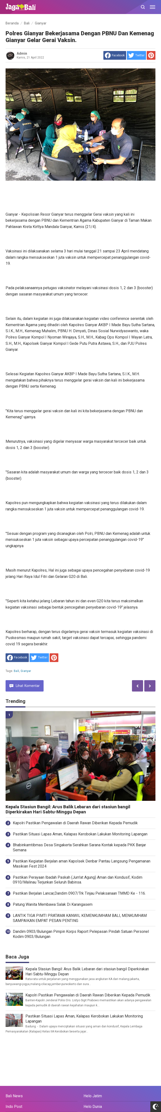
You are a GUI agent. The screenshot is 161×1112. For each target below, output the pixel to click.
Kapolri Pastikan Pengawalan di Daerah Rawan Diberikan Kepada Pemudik (75, 823)
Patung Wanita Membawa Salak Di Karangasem (52, 904)
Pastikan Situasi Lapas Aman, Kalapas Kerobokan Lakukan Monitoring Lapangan (80, 834)
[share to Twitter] (136, 55)
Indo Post (14, 1106)
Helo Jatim (93, 1096)
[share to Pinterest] (151, 55)
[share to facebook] (114, 55)
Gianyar (26, 671)
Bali (16, 671)
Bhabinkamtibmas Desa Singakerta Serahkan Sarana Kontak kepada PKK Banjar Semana (79, 847)
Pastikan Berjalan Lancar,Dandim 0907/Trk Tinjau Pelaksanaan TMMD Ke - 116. (79, 893)
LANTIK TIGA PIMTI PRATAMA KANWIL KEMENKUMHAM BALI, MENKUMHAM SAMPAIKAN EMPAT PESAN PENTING (80, 918)
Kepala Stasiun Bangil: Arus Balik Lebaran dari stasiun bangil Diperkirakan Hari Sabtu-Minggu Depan (68, 809)
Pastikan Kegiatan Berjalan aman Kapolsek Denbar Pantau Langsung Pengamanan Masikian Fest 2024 (81, 864)
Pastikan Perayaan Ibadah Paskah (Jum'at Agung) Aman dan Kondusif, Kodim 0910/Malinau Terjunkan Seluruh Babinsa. (77, 880)
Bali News (14, 1096)
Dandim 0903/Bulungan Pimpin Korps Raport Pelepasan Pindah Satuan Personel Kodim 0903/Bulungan (81, 934)
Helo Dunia (93, 1106)
